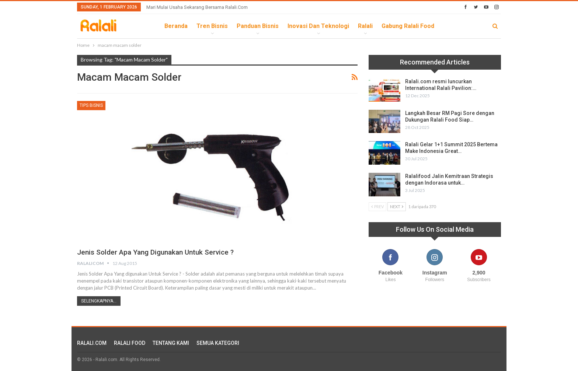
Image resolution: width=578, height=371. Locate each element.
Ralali (365, 25)
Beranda (176, 25)
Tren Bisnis (212, 25)
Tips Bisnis (91, 105)
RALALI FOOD (129, 343)
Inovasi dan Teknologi (318, 25)
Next (396, 206)
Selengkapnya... (98, 301)
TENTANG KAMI (171, 343)
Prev (377, 206)
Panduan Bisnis (258, 25)
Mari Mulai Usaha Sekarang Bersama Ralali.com (197, 7)
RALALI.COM (92, 343)
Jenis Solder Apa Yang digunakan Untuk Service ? (159, 252)
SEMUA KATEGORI (217, 343)
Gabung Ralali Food (408, 25)
